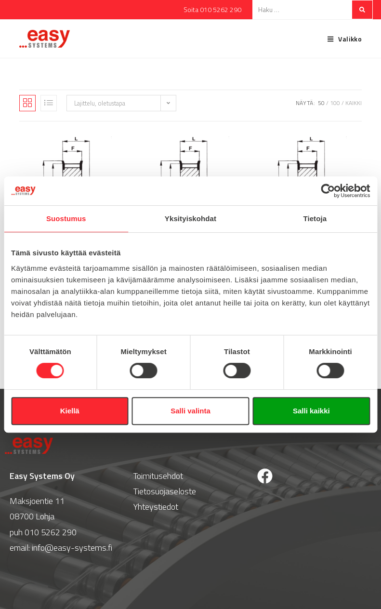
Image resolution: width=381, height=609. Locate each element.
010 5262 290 (51, 532)
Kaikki (353, 102)
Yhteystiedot (155, 506)
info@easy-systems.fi (72, 547)
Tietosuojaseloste (164, 491)
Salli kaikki (311, 411)
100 (335, 102)
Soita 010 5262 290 (212, 9)
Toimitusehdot (158, 475)
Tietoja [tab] (315, 218)
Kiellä (69, 411)
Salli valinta (190, 411)
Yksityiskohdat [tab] (190, 218)
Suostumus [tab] (66, 218)
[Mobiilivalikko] (341, 39)
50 (321, 102)
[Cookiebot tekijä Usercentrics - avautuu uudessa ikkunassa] (328, 191)
